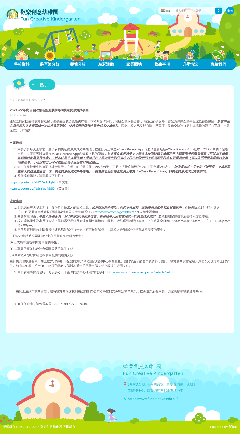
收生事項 (162, 63)
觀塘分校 (78, 63)
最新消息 (23, 100)
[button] (42, 85)
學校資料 (22, 63)
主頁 (12, 100)
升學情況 (190, 63)
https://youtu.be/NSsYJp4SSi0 (32, 189)
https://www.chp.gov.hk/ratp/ (116, 212)
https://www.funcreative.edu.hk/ (153, 399)
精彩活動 (106, 63)
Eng (230, 11)
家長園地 (134, 63)
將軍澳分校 (49, 63)
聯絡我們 (218, 63)
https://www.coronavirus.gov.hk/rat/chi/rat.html (142, 272)
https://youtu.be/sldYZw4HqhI (32, 182)
